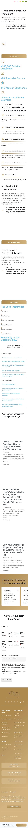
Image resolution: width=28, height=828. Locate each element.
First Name (16, 633)
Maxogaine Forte (19, 722)
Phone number (22, 643)
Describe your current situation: (10, 655)
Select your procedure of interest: (4, 645)
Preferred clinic (10, 633)
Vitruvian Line (18, 719)
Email (16, 641)
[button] (14, 358)
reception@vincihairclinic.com (14, 801)
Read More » (6, 464)
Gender (10, 642)
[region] (14, 596)
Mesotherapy (5, 732)
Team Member (18, 741)
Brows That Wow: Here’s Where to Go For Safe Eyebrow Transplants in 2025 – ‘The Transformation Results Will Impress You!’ (13, 497)
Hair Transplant (6, 715)
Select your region (4, 634)
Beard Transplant (6, 719)
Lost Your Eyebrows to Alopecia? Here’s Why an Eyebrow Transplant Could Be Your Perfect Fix (13, 550)
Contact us (17, 753)
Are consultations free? (8, 384)
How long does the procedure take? (11, 358)
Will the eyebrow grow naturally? (11, 370)
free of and (5, 626)
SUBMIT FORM (7, 679)
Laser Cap (4, 736)
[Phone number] (22, 647)
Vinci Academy (19, 750)
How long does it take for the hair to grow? (13, 361)
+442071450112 (18, 799)
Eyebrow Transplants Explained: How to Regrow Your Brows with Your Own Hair (13, 445)
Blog (2, 755)
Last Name (22, 633)
